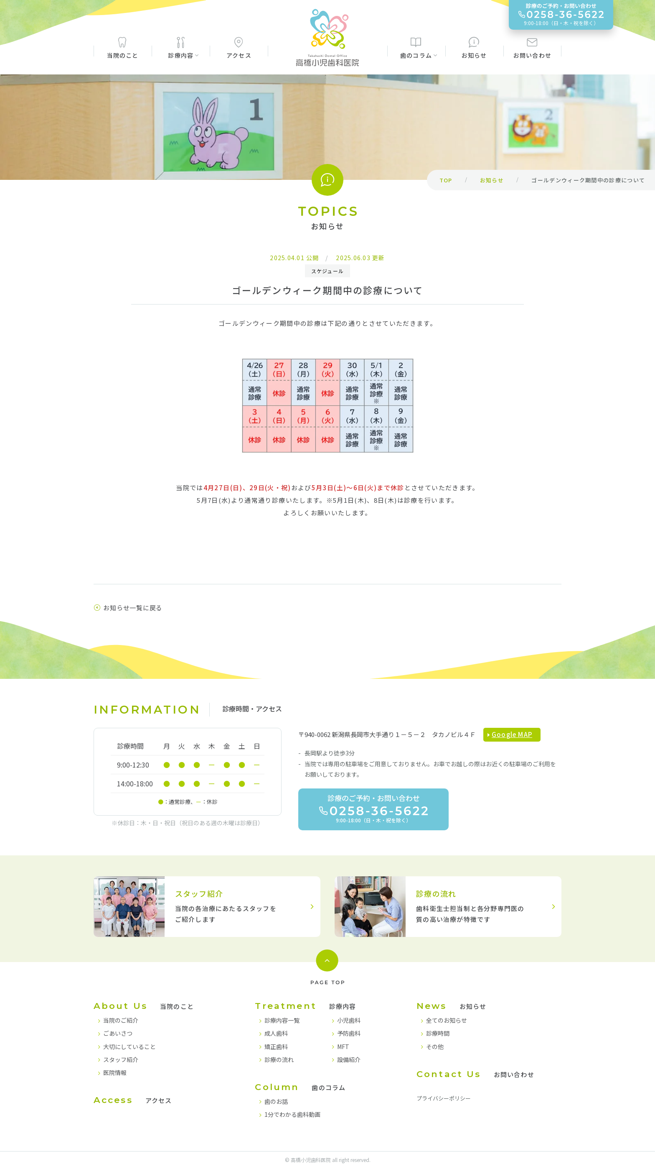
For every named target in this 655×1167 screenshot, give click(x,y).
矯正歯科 (276, 1046)
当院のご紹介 (120, 1020)
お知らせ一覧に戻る (128, 607)
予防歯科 (349, 1033)
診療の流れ (279, 1059)
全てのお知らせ (446, 1020)
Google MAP (512, 734)
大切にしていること (129, 1046)
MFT (343, 1046)
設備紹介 (349, 1059)
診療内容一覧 (282, 1020)
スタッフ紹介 (120, 1059)
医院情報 (115, 1072)
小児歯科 (349, 1020)
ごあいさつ (117, 1033)
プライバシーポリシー (443, 1098)
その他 (435, 1046)
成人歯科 (276, 1033)
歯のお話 (276, 1101)
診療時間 (437, 1033)
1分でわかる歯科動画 (292, 1114)
